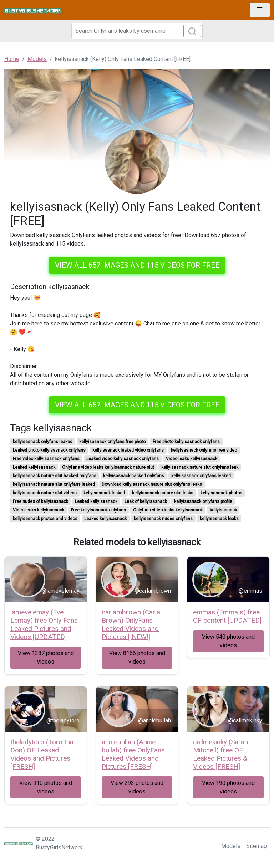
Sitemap (256, 846)
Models (230, 846)
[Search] (137, 31)
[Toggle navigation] (260, 10)
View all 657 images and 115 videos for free (137, 265)
